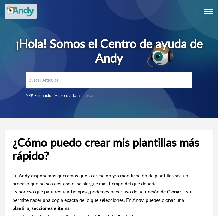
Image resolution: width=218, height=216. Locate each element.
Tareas (88, 95)
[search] (109, 80)
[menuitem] (197, 11)
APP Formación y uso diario (51, 95)
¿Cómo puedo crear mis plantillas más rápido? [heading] (105, 149)
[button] (197, 11)
